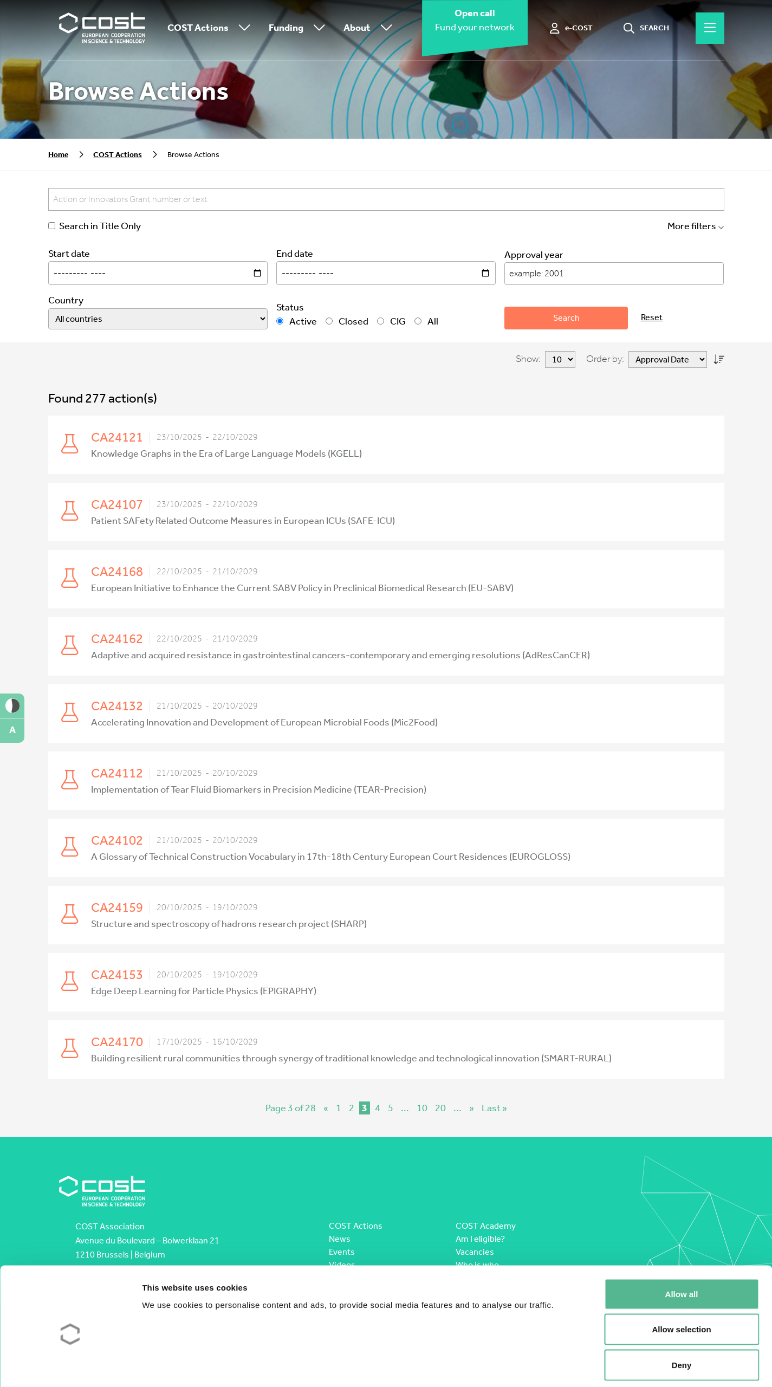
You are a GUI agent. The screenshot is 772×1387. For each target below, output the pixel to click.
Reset (652, 317)
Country (65, 300)
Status (290, 307)
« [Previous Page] (325, 1108)
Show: (528, 359)
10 (422, 1108)
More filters (695, 226)
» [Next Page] (471, 1108)
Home (58, 154)
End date (294, 254)
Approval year (533, 255)
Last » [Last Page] (494, 1108)
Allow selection (681, 1280)
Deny (682, 1315)
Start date (69, 254)
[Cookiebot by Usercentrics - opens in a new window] (70, 1366)
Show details (568, 1365)
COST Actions (211, 28)
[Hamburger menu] (710, 28)
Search (566, 318)
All (426, 321)
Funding (299, 28)
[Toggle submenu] (242, 28)
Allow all (681, 1244)
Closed (347, 321)
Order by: (605, 359)
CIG (391, 321)
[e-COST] (571, 28)
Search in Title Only (94, 226)
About (370, 28)
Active (296, 321)
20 (440, 1108)
